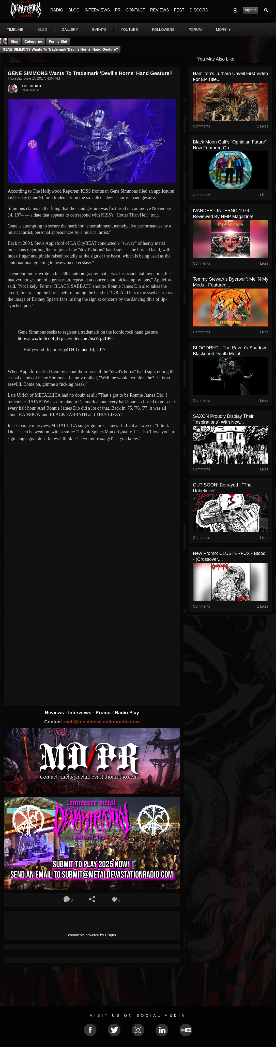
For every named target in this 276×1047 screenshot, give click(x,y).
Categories (33, 41)
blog (43, 29)
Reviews (55, 712)
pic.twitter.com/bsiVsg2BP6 (87, 338)
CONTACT (135, 10)
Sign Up (250, 10)
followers (163, 29)
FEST (179, 10)
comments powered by (92, 935)
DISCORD (198, 10)
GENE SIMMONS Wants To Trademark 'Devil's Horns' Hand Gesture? (60, 49)
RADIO (56, 10)
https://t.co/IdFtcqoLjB (39, 338)
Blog (14, 41)
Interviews (80, 712)
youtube (129, 29)
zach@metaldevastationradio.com (101, 721)
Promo (104, 712)
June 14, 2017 (93, 349)
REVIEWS (159, 10)
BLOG (74, 10)
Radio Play (127, 712)
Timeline (15, 29)
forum (195, 29)
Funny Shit (58, 41)
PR (117, 10)
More (223, 29)
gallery (70, 29)
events (99, 29)
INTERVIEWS (97, 10)
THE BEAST (32, 86)
